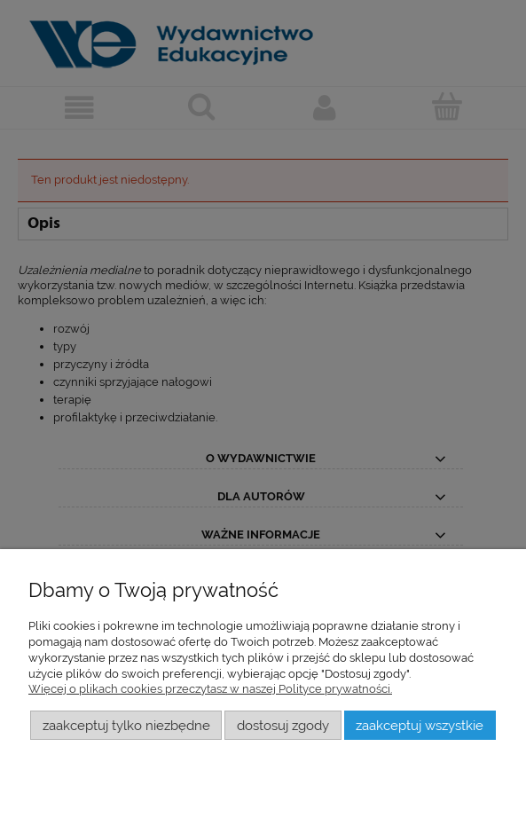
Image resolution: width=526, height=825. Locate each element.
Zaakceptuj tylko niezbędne (126, 725)
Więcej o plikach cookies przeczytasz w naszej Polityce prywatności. (210, 688)
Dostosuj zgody (283, 725)
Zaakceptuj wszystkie (419, 725)
